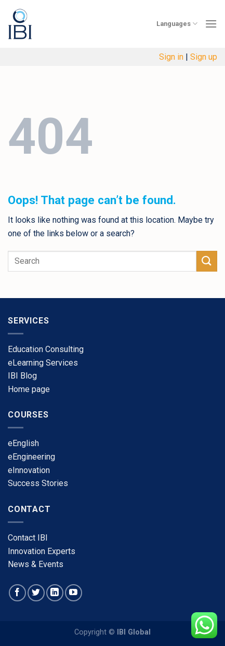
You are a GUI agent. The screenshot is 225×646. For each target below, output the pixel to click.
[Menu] (211, 23)
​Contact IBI (28, 538)
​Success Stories (38, 483)
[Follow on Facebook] (17, 592)
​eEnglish (23, 443)
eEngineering (31, 457)
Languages (176, 24)
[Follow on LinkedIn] (54, 592)
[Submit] (206, 261)
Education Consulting (46, 349)
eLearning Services (43, 363)
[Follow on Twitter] (36, 592)
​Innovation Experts (41, 551)
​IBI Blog (22, 376)
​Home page (29, 389)
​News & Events (35, 564)
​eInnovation (29, 470)
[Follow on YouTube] (73, 592)
